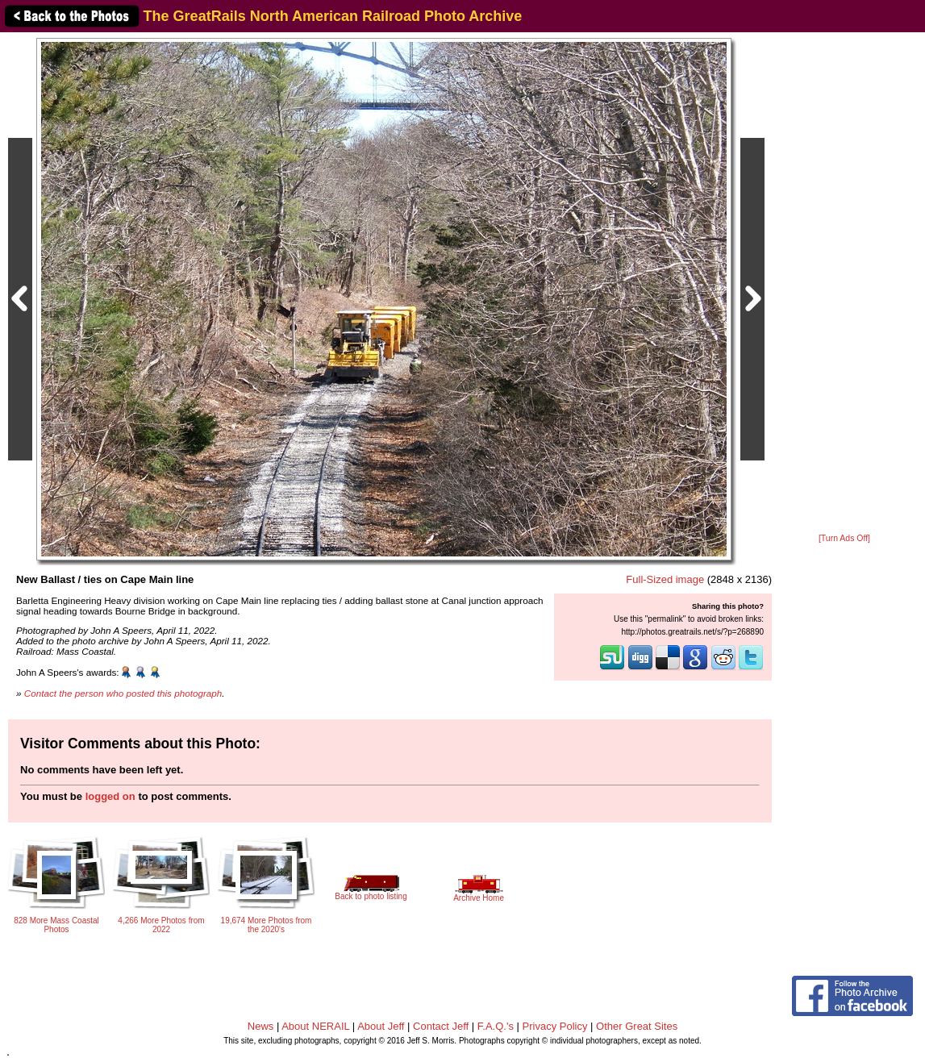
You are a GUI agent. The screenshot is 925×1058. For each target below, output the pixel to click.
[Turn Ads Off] (844, 538)
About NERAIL (315, 1026)
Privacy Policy (555, 1026)
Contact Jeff (441, 1026)
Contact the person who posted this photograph (123, 693)
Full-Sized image (665, 579)
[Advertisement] (844, 284)
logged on (110, 796)
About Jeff (380, 1026)
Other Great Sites (636, 1026)
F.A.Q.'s (495, 1026)
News (261, 1026)
